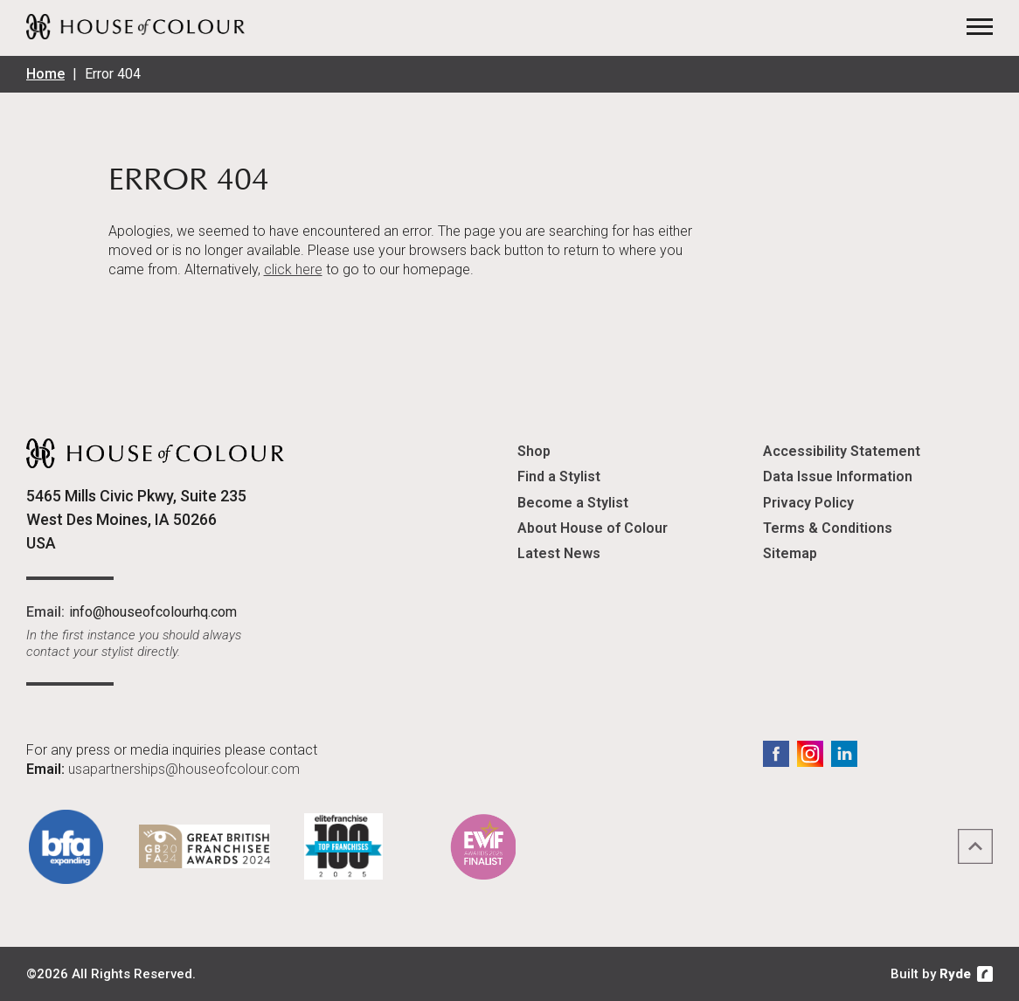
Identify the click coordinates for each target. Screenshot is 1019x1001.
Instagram (810, 754)
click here (293, 269)
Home (45, 74)
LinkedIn (844, 754)
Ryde (955, 974)
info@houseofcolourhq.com (153, 612)
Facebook (776, 754)
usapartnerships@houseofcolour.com (184, 769)
